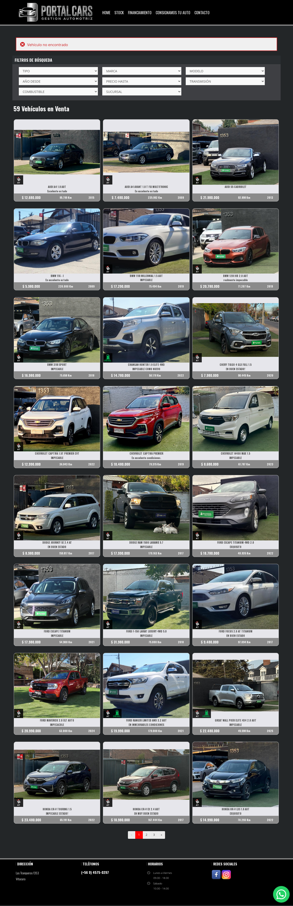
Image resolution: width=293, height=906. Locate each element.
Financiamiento (140, 12)
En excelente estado (146, 191)
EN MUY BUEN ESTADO (146, 814)
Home (106, 12)
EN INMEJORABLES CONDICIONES (146, 725)
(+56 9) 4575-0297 (95, 873)
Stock (119, 12)
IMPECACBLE (57, 725)
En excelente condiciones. (146, 458)
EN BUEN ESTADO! (236, 369)
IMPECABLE (146, 280)
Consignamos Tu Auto (173, 12)
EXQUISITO (236, 547)
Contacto (202, 12)
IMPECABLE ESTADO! (57, 814)
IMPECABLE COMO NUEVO (146, 369)
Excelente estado (57, 191)
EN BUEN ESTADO (57, 547)
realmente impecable (236, 280)
